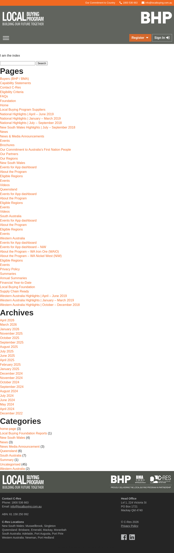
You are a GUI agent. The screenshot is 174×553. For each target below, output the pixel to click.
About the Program (13, 171)
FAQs (4, 96)
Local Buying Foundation (17, 287)
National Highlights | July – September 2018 (31, 123)
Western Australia (12, 238)
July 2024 (7, 395)
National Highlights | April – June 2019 (27, 114)
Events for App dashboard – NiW (23, 247)
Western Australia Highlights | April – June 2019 (33, 296)
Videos (5, 185)
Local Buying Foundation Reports (23, 433)
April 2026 (7, 320)
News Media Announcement (20, 446)
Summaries (8, 273)
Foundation (8, 101)
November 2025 (11, 333)
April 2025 (7, 360)
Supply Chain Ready (14, 291)
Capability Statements (15, 83)
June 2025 (7, 355)
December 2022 (11, 413)
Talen (94, 547)
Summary (7, 460)
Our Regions (9, 158)
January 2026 (9, 329)
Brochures (7, 145)
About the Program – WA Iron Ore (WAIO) (29, 251)
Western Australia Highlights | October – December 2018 (40, 304)
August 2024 (9, 391)
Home (4, 105)
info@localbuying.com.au (156, 2)
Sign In (162, 38)
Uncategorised (10, 464)
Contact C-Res (10, 87)
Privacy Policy (10, 269)
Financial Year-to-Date (15, 282)
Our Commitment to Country (98, 2)
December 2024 (11, 373)
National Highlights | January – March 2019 (30, 118)
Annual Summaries (13, 278)
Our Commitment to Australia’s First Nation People (35, 149)
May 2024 (7, 404)
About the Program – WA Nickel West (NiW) (31, 256)
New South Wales (12, 163)
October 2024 (9, 382)
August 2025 (9, 346)
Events (5, 140)
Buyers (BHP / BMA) (14, 78)
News (4, 131)
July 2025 (7, 351)
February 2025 (10, 364)
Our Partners (9, 154)
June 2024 (7, 400)
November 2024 (11, 378)
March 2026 (8, 324)
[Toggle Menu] (6, 38)
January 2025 (9, 369)
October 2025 (9, 338)
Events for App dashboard (18, 167)
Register (140, 38)
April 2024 (7, 409)
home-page (8, 428)
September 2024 (11, 386)
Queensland (8, 189)
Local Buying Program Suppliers (22, 109)
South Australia (10, 216)
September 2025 (11, 342)
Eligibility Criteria (11, 92)
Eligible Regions (11, 176)
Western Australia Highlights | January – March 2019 (37, 300)
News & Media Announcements (22, 136)
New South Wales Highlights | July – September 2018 (37, 127)
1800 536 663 (128, 2)
